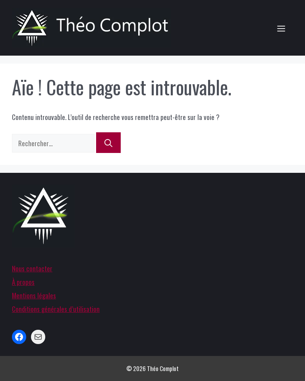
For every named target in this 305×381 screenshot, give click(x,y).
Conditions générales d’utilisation (56, 309)
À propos (23, 282)
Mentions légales (34, 295)
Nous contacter (32, 268)
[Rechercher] (108, 142)
